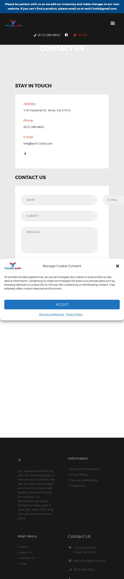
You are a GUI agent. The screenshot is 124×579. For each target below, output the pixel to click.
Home (50, 59)
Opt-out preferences (51, 314)
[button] (117, 266)
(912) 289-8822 (33, 127)
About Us (26, 552)
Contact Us (77, 485)
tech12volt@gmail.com (89, 560)
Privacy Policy (74, 314)
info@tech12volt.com (38, 143)
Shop (23, 563)
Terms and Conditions (85, 469)
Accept (62, 305)
